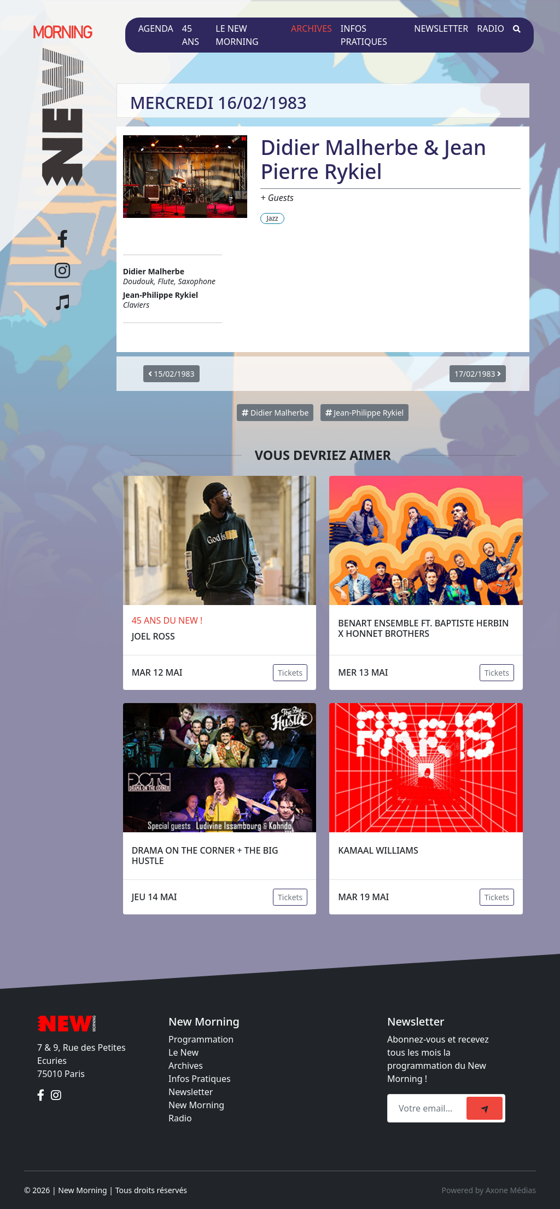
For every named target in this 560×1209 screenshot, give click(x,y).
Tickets (290, 672)
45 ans (190, 35)
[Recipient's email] (428, 1108)
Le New (183, 1052)
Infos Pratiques (199, 1079)
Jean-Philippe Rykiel (364, 412)
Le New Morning (236, 35)
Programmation (201, 1039)
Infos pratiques (364, 35)
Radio (490, 28)
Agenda (155, 28)
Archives (311, 28)
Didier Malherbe (275, 412)
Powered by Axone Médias (489, 1190)
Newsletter (441, 28)
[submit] (484, 1108)
